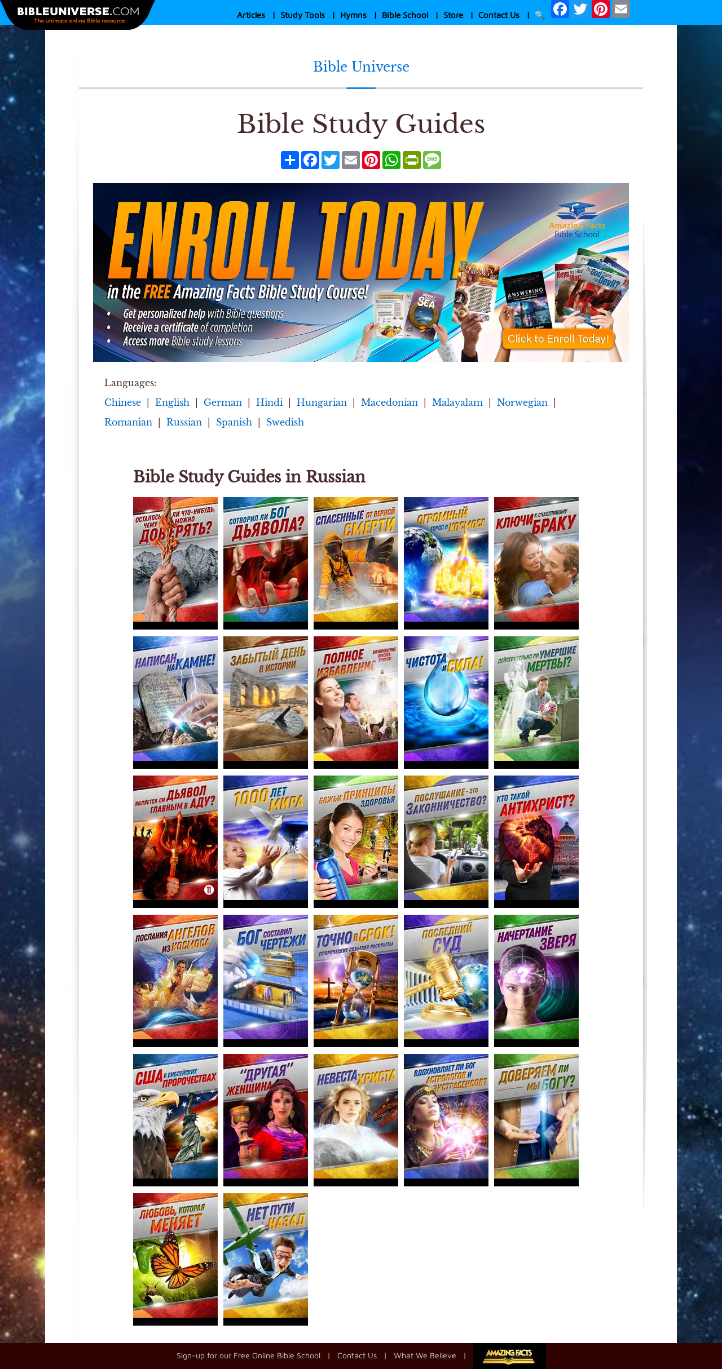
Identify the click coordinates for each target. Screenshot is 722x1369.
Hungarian (322, 402)
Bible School (405, 15)
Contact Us (499, 15)
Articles (251, 15)
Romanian (128, 422)
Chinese (122, 402)
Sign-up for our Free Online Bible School (248, 1354)
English (172, 402)
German (223, 402)
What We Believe (425, 1354)
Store (453, 15)
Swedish (285, 422)
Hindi (269, 402)
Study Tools (302, 15)
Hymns (353, 15)
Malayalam (457, 402)
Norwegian (522, 402)
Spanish (234, 422)
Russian (184, 422)
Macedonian (389, 402)
